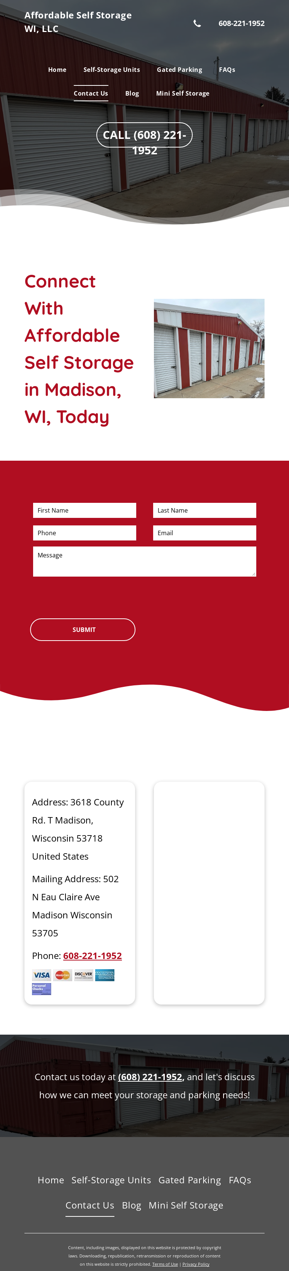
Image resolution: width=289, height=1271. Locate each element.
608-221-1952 (242, 23)
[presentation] (90, 596)
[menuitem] (60, 69)
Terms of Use (165, 1264)
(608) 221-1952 (150, 1076)
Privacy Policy (196, 1264)
